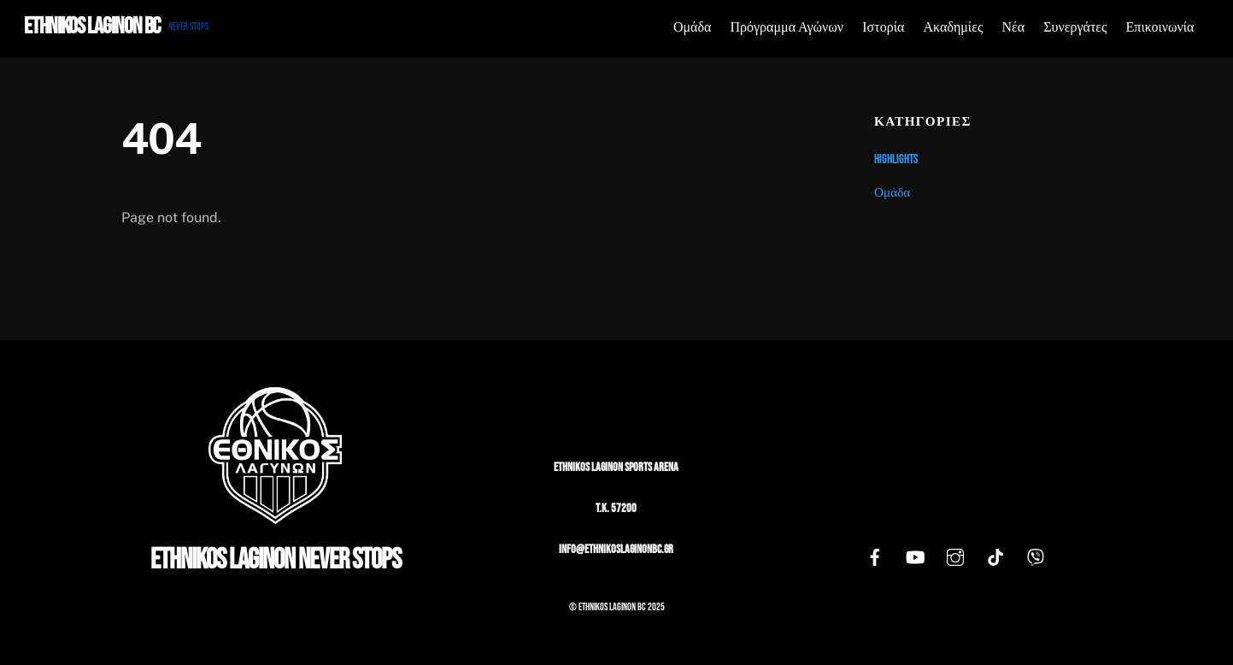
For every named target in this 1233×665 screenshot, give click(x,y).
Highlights (896, 159)
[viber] (1036, 558)
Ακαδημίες (953, 28)
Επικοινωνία (1160, 28)
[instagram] (955, 558)
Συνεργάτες (1075, 28)
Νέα (1013, 28)
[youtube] (915, 558)
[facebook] (875, 558)
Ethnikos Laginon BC (612, 607)
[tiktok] (995, 558)
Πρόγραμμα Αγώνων (787, 28)
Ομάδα (692, 28)
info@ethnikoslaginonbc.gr (616, 549)
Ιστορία (883, 28)
